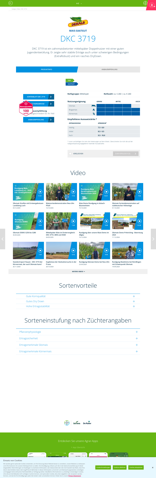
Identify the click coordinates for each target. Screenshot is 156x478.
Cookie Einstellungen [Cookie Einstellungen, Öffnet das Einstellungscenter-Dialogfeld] (103, 467)
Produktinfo (46, 69)
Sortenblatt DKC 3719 (36, 97)
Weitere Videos (77, 271)
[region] (78, 467)
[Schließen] (152, 467)
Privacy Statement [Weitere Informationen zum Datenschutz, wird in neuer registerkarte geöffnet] (74, 476)
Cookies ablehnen (119, 467)
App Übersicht (79, 447)
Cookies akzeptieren (135, 467)
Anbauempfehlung (109, 69)
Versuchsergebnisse (36, 104)
